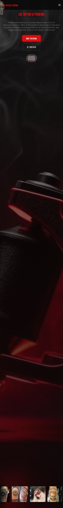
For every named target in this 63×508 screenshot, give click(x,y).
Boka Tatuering (31, 38)
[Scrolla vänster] (2, 494)
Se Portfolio (31, 47)
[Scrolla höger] (60, 494)
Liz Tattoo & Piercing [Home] (10, 5)
